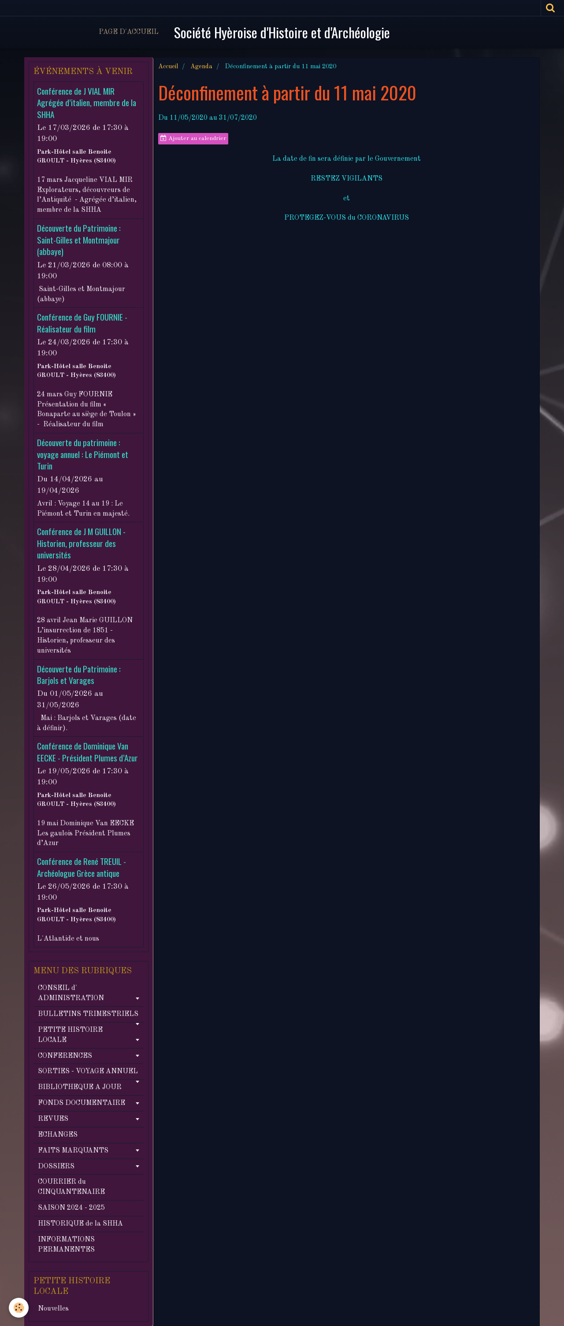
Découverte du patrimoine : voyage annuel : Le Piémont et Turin (82, 454)
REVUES (53, 1119)
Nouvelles (53, 1308)
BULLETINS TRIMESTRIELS (88, 1014)
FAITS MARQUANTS (73, 1150)
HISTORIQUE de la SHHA (80, 1223)
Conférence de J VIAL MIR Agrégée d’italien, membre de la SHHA (86, 103)
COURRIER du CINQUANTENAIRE (71, 1187)
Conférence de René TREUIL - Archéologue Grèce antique (81, 867)
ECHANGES (58, 1134)
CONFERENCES (65, 1056)
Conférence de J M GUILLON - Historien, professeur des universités (81, 543)
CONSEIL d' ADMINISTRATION (71, 993)
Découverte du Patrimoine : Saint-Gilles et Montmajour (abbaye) (79, 240)
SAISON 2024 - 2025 (71, 1207)
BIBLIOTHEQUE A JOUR (80, 1087)
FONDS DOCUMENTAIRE (81, 1103)
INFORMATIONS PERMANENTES (66, 1244)
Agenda (201, 66)
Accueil (168, 66)
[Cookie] (19, 1308)
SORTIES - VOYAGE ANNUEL (88, 1071)
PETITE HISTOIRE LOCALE (70, 1035)
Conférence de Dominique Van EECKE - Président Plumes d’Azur (87, 752)
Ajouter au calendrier (193, 138)
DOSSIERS (56, 1166)
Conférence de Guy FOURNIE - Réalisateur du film (82, 323)
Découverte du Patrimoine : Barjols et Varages (79, 674)
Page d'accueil (129, 32)
